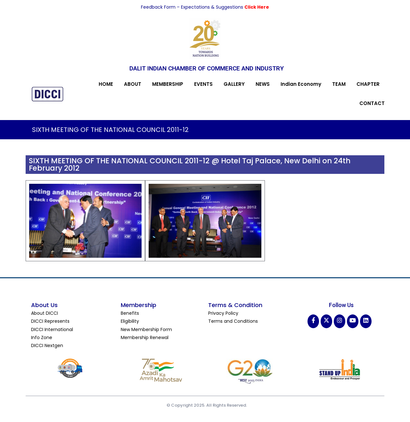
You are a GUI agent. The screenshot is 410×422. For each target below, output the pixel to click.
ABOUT (132, 84)
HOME (106, 84)
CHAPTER (368, 84)
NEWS (263, 84)
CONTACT (372, 103)
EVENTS (203, 84)
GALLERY (234, 84)
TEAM (339, 84)
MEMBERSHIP (167, 84)
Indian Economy (301, 84)
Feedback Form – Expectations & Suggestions (192, 7)
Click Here (256, 7)
